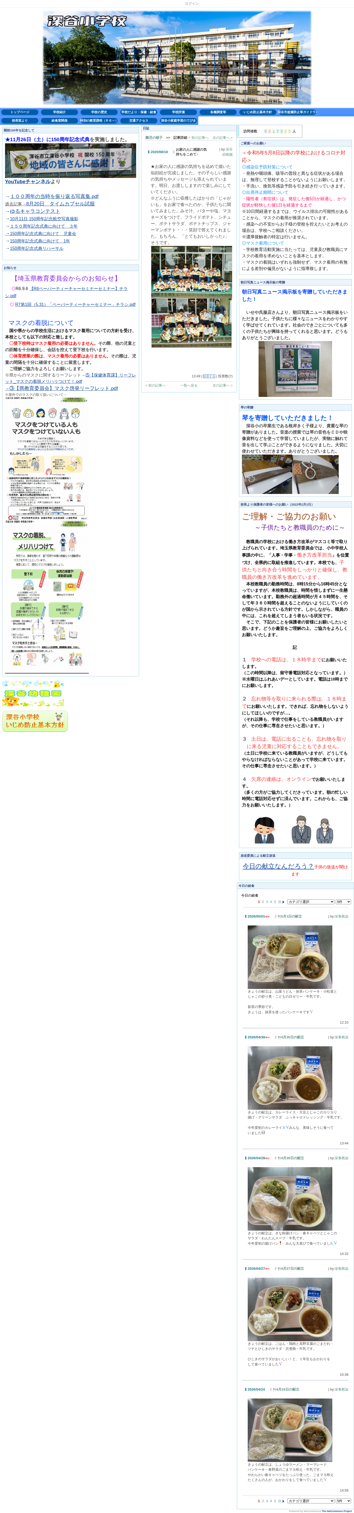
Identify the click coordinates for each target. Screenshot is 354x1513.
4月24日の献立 (286, 1389)
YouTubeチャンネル (27, 181)
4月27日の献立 (291, 1269)
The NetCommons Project (337, 1511)
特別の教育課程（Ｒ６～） (99, 120)
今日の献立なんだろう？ (278, 866)
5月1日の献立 (290, 916)
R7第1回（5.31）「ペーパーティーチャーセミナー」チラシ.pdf (75, 304)
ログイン (192, 4)
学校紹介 (59, 112)
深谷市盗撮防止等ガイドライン (297, 112)
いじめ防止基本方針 (257, 112)
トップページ (19, 112)
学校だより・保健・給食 (138, 112)
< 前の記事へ (198, 138)
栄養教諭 (341, 916)
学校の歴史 (99, 112)
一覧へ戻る (188, 385)
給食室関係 (59, 120)
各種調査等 (218, 112)
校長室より (20, 120)
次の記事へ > (223, 138)
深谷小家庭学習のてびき (178, 120)
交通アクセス (138, 120)
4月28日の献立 (291, 1158)
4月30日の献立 (291, 1037)
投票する (209, 376)
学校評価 (178, 112)
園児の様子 (154, 138)
